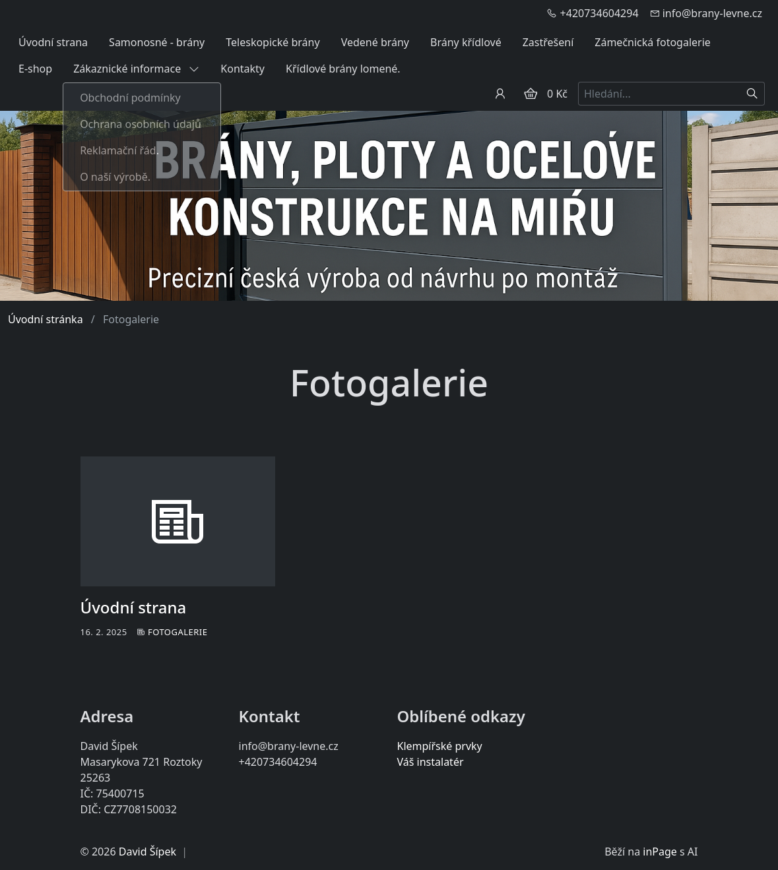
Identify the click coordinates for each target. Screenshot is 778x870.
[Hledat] (752, 94)
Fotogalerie (178, 632)
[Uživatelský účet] (500, 93)
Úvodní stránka (45, 319)
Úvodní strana (53, 42)
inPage (660, 851)
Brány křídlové (466, 42)
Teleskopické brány (272, 42)
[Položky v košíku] (530, 93)
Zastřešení (548, 42)
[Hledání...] (659, 94)
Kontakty (242, 68)
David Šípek (147, 851)
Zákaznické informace (136, 68)
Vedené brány (375, 42)
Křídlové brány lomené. (343, 68)
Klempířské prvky (439, 746)
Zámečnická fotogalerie (653, 42)
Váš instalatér (430, 762)
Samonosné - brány (157, 42)
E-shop (35, 68)
